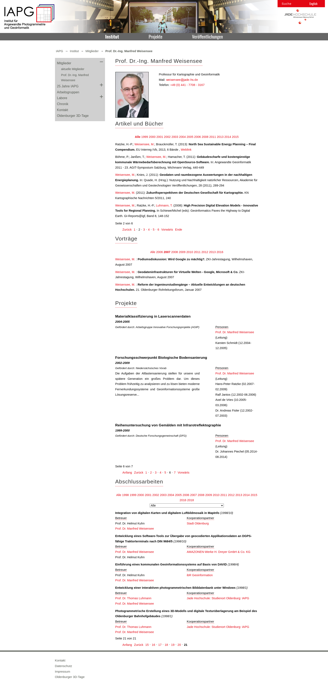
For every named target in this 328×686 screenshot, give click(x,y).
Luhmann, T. (164, 205)
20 (179, 644)
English (313, 3)
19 (172, 644)
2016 (220, 252)
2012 (204, 252)
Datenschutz (63, 666)
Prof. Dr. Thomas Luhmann (133, 598)
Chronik (62, 104)
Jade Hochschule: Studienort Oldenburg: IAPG (218, 598)
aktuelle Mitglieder (72, 69)
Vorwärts (167, 229)
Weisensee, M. (144, 144)
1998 (125, 495)
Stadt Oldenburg (198, 523)
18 (166, 644)
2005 (190, 136)
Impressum (62, 671)
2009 (182, 252)
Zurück (127, 229)
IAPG (59, 51)
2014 (227, 136)
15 (147, 644)
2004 (182, 136)
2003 (175, 136)
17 (159, 644)
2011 (212, 136)
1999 (144, 136)
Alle (137, 136)
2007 (167, 252)
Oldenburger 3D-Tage (73, 115)
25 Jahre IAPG (68, 86)
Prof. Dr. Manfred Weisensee (234, 332)
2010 (189, 252)
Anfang (127, 472)
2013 (220, 136)
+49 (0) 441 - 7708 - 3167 (187, 85)
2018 (190, 500)
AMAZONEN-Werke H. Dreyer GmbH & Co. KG (218, 551)
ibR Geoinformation (200, 575)
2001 (159, 136)
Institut (112, 36)
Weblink (186, 149)
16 (153, 644)
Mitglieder (92, 51)
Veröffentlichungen (207, 36)
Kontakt (62, 110)
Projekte (155, 36)
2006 (197, 136)
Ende (178, 229)
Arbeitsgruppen (68, 92)
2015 (235, 136)
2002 (167, 136)
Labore (62, 98)
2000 (152, 136)
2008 (205, 136)
